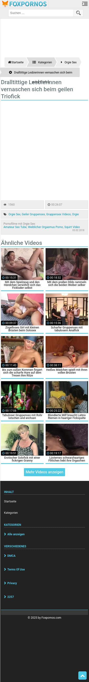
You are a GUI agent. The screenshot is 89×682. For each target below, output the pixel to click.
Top (83, 675)
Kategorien (11, 512)
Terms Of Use (16, 569)
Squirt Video (72, 227)
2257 (10, 597)
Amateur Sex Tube (15, 227)
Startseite (10, 501)
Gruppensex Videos (58, 214)
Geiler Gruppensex (33, 214)
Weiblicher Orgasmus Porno (45, 227)
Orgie (75, 214)
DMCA (11, 555)
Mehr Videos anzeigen (44, 472)
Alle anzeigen (16, 534)
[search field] (41, 13)
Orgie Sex (15, 214)
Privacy (12, 583)
